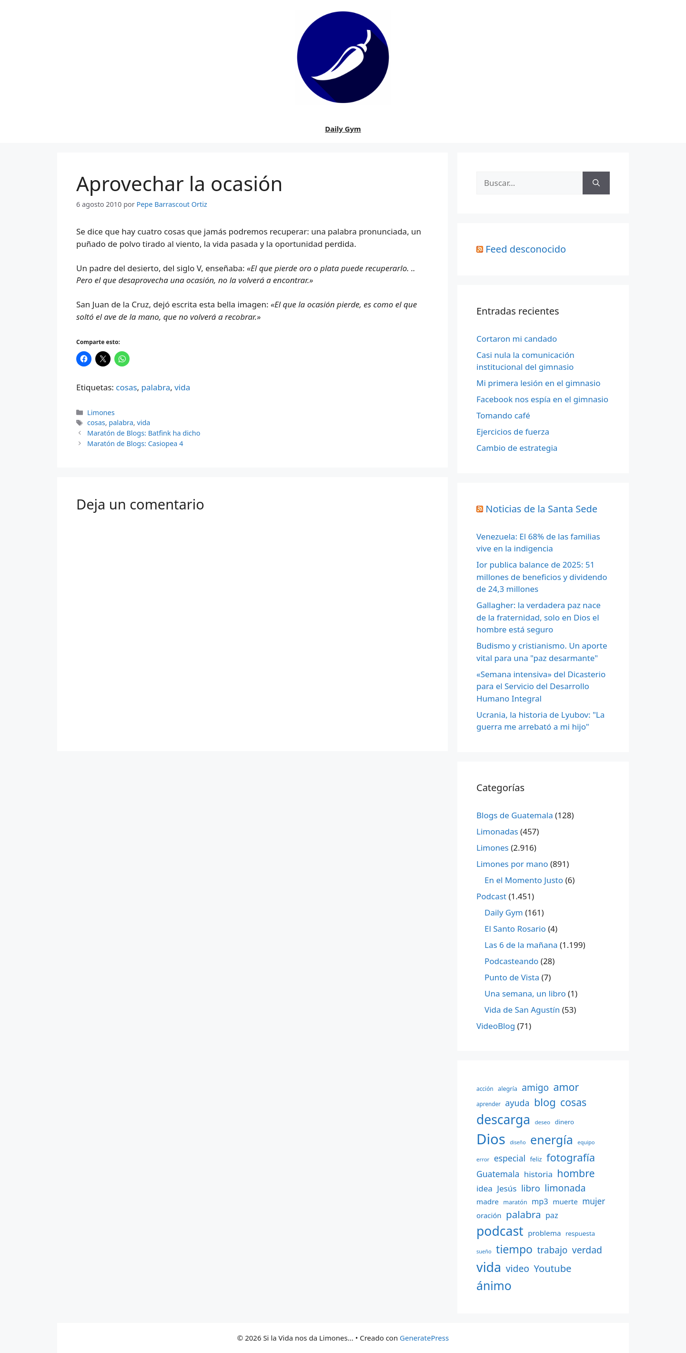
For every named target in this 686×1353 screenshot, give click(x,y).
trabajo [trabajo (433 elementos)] (552, 1250)
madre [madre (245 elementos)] (487, 1201)
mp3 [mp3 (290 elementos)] (540, 1201)
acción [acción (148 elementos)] (485, 1088)
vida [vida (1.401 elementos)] (488, 1267)
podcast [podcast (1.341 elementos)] (500, 1231)
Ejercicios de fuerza (512, 431)
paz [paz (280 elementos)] (551, 1215)
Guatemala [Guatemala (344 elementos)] (497, 1174)
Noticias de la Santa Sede (541, 508)
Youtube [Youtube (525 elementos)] (552, 1268)
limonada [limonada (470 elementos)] (565, 1187)
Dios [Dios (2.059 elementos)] (490, 1139)
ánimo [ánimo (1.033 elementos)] (494, 1285)
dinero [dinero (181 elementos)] (564, 1122)
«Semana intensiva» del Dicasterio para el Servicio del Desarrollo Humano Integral (540, 686)
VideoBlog (495, 1025)
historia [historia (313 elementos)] (538, 1174)
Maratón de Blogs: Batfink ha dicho (143, 432)
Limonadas (497, 831)
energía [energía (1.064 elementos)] (551, 1139)
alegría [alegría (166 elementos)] (507, 1088)
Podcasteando (511, 961)
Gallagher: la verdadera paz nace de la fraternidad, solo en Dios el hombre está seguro (538, 617)
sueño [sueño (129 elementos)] (484, 1251)
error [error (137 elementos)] (482, 1159)
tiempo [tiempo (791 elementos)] (514, 1249)
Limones (101, 412)
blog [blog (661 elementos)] (545, 1102)
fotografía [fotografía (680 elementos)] (570, 1157)
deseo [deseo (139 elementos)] (542, 1122)
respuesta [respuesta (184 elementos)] (580, 1233)
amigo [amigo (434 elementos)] (535, 1087)
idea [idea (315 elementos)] (484, 1188)
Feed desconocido (525, 249)
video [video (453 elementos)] (517, 1268)
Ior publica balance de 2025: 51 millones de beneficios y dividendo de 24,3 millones (541, 576)
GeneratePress (424, 1338)
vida (182, 387)
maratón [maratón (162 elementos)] (515, 1202)
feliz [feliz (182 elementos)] (536, 1159)
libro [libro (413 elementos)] (530, 1188)
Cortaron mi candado (516, 338)
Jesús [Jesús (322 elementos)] (506, 1188)
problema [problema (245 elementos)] (544, 1233)
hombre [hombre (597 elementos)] (576, 1173)
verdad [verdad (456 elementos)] (587, 1249)
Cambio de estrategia (516, 447)
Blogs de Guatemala (514, 815)
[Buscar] (596, 183)
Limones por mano (512, 863)
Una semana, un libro (525, 993)
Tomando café (503, 415)
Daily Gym (343, 128)
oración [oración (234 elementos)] (489, 1215)
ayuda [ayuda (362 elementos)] (517, 1103)
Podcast (491, 896)
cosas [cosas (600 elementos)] (573, 1102)
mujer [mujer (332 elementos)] (593, 1201)
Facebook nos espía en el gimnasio (542, 399)
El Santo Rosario (515, 928)
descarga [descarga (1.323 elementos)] (503, 1119)
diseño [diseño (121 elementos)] (517, 1142)
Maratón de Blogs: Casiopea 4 (135, 443)
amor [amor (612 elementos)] (566, 1087)
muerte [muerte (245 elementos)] (565, 1201)
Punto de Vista (511, 977)
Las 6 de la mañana (520, 944)
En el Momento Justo (523, 880)
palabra (156, 387)
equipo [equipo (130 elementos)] (586, 1142)
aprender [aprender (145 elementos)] (488, 1104)
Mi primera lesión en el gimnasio (538, 382)
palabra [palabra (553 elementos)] (523, 1214)
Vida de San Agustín (522, 1009)
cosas (126, 387)
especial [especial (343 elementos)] (509, 1158)
